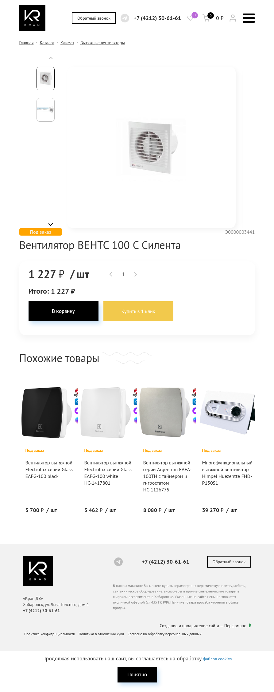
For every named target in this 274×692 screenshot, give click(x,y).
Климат (67, 42)
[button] (50, 58)
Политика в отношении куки (101, 633)
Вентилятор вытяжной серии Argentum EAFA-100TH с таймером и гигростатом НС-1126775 (167, 476)
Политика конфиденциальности (49, 633)
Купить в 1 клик (138, 311)
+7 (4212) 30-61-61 (157, 18)
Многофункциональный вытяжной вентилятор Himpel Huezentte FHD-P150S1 (227, 472)
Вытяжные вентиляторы (102, 42)
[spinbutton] (123, 274)
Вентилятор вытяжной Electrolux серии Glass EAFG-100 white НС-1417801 (108, 472)
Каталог (47, 42)
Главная (26, 42)
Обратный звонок (93, 18)
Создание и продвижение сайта (190, 625)
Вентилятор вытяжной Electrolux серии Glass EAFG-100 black (49, 469)
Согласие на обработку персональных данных (164, 633)
